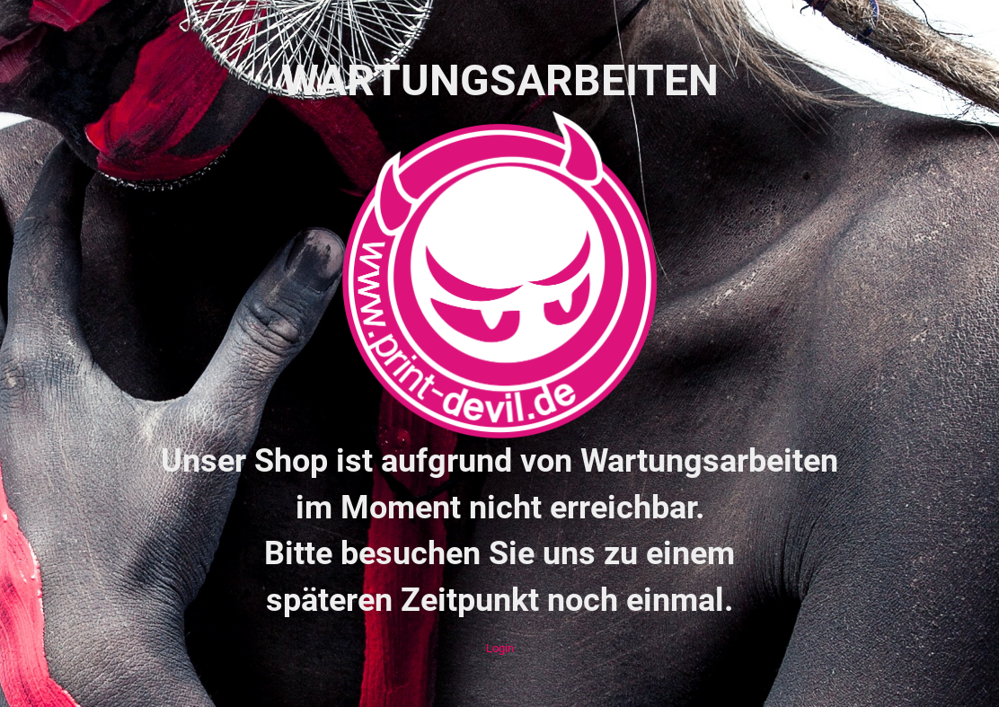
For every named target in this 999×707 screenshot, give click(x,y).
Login (500, 648)
